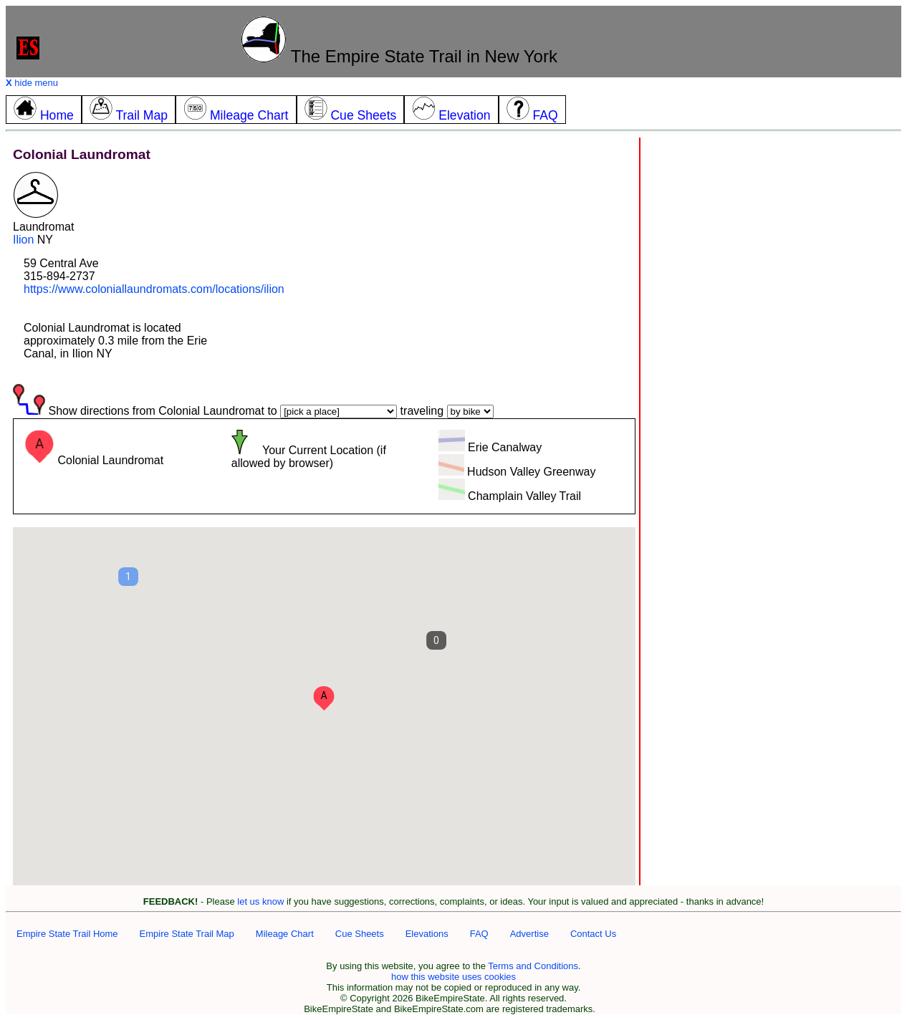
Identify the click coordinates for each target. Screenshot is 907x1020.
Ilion (23, 240)
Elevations (426, 933)
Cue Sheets (359, 933)
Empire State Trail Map (187, 933)
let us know (260, 901)
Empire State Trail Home (67, 933)
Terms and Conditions (533, 966)
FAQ (479, 933)
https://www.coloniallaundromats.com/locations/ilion (154, 289)
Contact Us (593, 933)
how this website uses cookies (453, 976)
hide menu (32, 82)
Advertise (529, 933)
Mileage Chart (285, 933)
